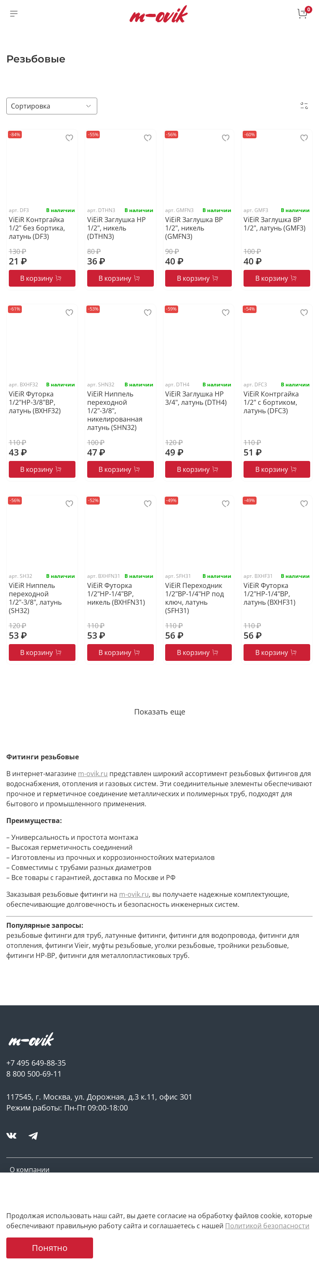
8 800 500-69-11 (34, 1074)
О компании (29, 1169)
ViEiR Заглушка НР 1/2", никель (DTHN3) (116, 228)
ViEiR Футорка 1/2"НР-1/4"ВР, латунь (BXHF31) (270, 594)
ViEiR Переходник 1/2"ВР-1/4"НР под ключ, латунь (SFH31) (194, 598)
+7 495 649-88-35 (36, 1063)
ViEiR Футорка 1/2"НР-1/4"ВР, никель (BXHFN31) (116, 594)
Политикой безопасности (267, 1225)
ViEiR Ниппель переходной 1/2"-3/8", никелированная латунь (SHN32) (115, 410)
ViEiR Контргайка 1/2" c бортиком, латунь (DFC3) (271, 402)
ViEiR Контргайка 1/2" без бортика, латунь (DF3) (37, 228)
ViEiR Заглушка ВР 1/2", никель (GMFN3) (194, 228)
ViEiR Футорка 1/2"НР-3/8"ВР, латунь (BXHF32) (35, 402)
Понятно (49, 1247)
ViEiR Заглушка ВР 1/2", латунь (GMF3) (275, 224)
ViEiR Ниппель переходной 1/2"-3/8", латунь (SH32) (35, 598)
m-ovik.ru (93, 773)
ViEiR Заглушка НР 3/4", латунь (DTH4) (196, 398)
